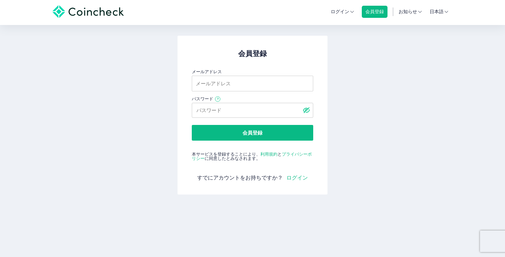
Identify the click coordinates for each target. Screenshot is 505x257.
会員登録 (252, 133)
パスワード (202, 99)
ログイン (340, 11)
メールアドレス (207, 72)
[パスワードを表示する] (306, 110)
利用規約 (269, 154)
